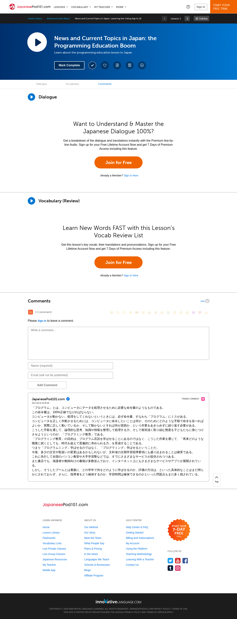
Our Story (89, 532)
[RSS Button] (30, 312)
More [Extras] (119, 7)
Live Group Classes (54, 554)
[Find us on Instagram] (178, 568)
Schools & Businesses (97, 564)
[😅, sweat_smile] (156, 312)
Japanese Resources (55, 559)
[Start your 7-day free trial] (179, 530)
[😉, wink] (162, 312)
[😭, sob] (168, 312)
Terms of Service (156, 612)
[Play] (31, 201)
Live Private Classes (54, 548)
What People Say (94, 543)
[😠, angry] (143, 312)
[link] (187, 18)
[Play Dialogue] (31, 97)
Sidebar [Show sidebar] (203, 18)
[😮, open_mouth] (187, 312)
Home (46, 527)
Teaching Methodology (139, 554)
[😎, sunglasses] (137, 312)
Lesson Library (35, 18)
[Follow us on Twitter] (170, 560)
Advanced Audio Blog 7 (58, 18)
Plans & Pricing (93, 548)
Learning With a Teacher (140, 559)
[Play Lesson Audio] (37, 42)
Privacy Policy (162, 609)
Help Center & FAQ (137, 527)
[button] (188, 6)
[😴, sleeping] (181, 312)
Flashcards (49, 537)
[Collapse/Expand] (118, 301)
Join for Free (119, 162)
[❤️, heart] (200, 312)
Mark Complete (69, 65)
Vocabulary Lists (52, 543)
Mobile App (49, 570)
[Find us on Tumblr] (170, 568)
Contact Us (132, 564)
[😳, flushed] (118, 312)
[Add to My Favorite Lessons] (105, 65)
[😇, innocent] (174, 312)
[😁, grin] (124, 312)
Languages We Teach (96, 559)
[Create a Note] (117, 65)
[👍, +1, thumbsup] (206, 312)
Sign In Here (131, 175)
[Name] (70, 365)
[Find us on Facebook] (185, 560)
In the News (91, 554)
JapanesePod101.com (141, 609)
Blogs (87, 570)
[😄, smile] (112, 312)
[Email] (70, 375)
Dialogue (41, 84)
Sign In (200, 6)
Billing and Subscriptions (140, 537)
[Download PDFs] (130, 65)
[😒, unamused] (130, 312)
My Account (132, 543)
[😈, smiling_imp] (193, 312)
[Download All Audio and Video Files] (142, 65)
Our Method (91, 527)
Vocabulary (79, 7)
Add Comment (47, 385)
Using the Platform (136, 548)
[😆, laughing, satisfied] (149, 312)
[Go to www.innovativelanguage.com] (118, 600)
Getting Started (134, 532)
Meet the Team (92, 537)
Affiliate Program (93, 575)
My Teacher (102, 7)
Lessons (59, 7)
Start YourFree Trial (224, 7)
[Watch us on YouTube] (178, 560)
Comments (104, 84)
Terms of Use (179, 609)
